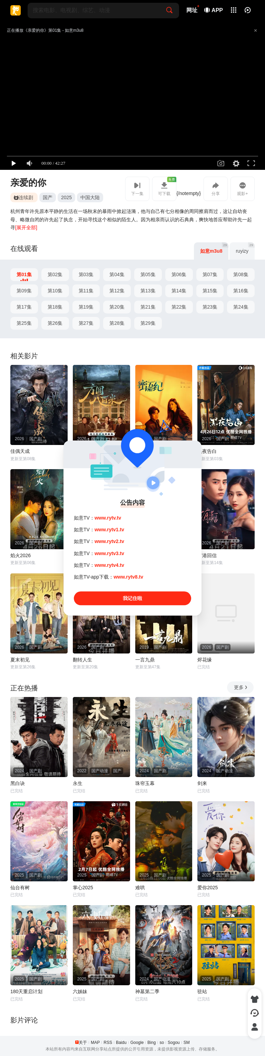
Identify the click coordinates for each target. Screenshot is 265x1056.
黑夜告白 (207, 451)
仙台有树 (20, 887)
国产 (47, 197)
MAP (95, 1042)
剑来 (202, 783)
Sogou (174, 1042)
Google (137, 1042)
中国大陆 (90, 197)
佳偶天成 (20, 451)
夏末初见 (20, 659)
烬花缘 (204, 659)
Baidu (121, 1042)
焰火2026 (20, 555)
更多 (241, 687)
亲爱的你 (28, 182)
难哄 (140, 887)
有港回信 (207, 555)
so (161, 1042)
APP (214, 10)
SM (187, 1042)
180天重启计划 (26, 991)
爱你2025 (207, 887)
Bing (151, 1042)
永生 (77, 783)
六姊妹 (80, 991)
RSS (108, 1042)
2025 (66, 197)
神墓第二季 (147, 991)
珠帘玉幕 (145, 783)
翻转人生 (82, 659)
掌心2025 (83, 887)
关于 (83, 1042)
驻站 (202, 991)
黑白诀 (17, 783)
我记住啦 (132, 598)
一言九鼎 (145, 659)
